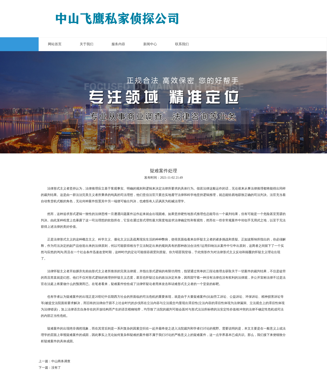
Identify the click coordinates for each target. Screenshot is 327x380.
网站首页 (55, 44)
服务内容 (118, 44)
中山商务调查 (60, 361)
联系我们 (182, 44)
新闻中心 (150, 44)
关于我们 (86, 44)
